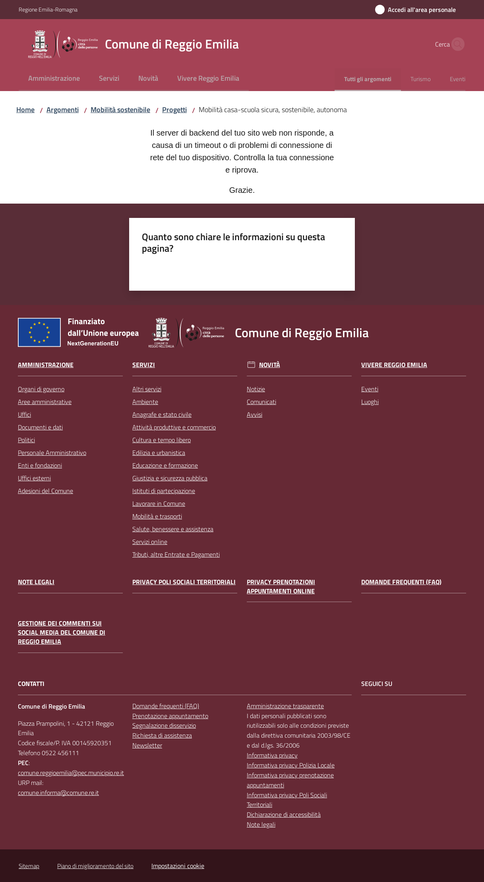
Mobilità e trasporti (157, 516)
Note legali (36, 582)
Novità (269, 364)
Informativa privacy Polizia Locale (291, 765)
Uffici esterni (34, 478)
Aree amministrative (45, 401)
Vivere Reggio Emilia (394, 364)
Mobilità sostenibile (120, 109)
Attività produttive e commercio (174, 427)
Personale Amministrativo (52, 452)
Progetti (174, 109)
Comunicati (261, 401)
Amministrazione (46, 364)
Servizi (143, 364)
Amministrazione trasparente (285, 706)
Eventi (369, 389)
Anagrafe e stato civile (162, 414)
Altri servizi (146, 389)
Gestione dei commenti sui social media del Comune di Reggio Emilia (61, 632)
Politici (26, 440)
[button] (455, 44)
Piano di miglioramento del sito (95, 865)
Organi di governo (41, 389)
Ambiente (145, 401)
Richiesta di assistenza (162, 735)
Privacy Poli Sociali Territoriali (184, 582)
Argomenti (62, 109)
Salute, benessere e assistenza (172, 529)
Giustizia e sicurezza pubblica (169, 478)
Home (25, 109)
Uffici (24, 414)
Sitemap (29, 865)
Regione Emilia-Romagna (48, 9)
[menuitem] (54, 79)
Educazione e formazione (165, 465)
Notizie (256, 389)
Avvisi (254, 414)
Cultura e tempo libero (161, 440)
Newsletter (147, 745)
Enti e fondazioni (40, 465)
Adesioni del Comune (45, 490)
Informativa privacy (272, 755)
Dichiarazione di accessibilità (284, 814)
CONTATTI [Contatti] (31, 683)
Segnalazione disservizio (164, 725)
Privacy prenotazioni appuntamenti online (281, 586)
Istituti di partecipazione (163, 490)
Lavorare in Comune (158, 503)
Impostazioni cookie (177, 865)
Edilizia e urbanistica (158, 452)
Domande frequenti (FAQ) (401, 582)
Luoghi (370, 401)
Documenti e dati (40, 427)
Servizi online (149, 541)
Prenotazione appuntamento (170, 716)
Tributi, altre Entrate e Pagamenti (176, 554)
